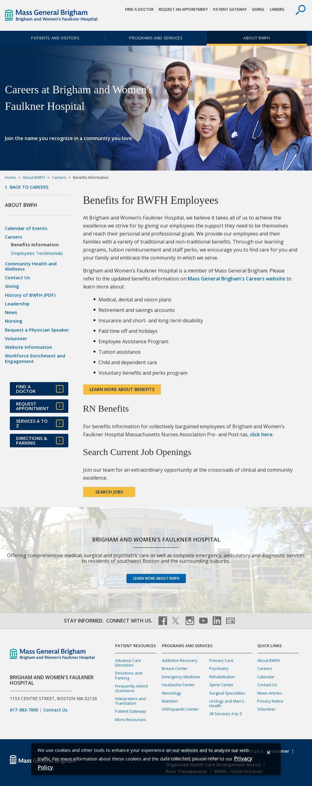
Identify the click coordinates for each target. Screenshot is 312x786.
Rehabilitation (222, 676)
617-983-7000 (24, 709)
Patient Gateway (230, 9)
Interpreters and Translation (130, 701)
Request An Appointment (183, 9)
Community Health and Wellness (31, 266)
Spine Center (221, 684)
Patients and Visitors (55, 38)
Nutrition (170, 701)
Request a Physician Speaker (37, 330)
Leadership (17, 303)
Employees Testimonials (37, 253)
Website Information (28, 347)
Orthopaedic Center (180, 709)
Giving (258, 9)
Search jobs (109, 492)
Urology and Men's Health (226, 703)
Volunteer (16, 338)
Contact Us (17, 277)
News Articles (269, 693)
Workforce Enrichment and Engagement (35, 358)
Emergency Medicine (181, 676)
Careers (277, 9)
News (11, 312)
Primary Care (221, 660)
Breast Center (175, 668)
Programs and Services (155, 38)
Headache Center (178, 684)
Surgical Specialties (227, 693)
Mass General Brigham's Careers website (236, 278)
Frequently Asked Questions (131, 688)
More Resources (130, 719)
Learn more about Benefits (122, 389)
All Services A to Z (225, 713)
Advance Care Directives (128, 663)
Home (10, 177)
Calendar (265, 676)
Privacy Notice (270, 701)
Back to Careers (29, 187)
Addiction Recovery (180, 660)
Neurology (171, 693)
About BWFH (256, 38)
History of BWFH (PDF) (30, 295)
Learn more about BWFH (156, 578)
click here (261, 434)
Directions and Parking (128, 675)
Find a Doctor (139, 9)
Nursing (13, 321)
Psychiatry (219, 668)
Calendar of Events (26, 228)
